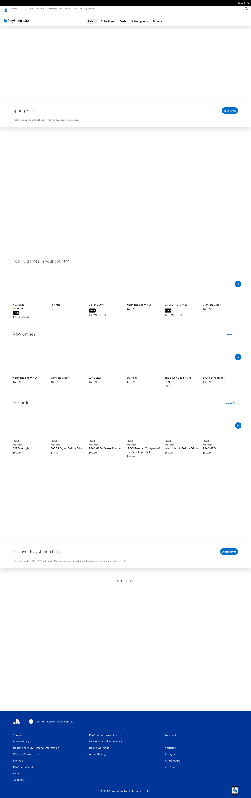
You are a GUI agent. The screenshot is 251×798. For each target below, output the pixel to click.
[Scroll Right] (238, 281)
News (67, 9)
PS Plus (40, 9)
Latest (92, 18)
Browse (157, 18)
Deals (122, 18)
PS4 (31, 9)
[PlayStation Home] (6, 9)
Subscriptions (139, 18)
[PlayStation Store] (18, 17)
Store (77, 9)
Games (14, 9)
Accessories (54, 9)
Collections (107, 18)
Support (88, 9)
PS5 (23, 9)
